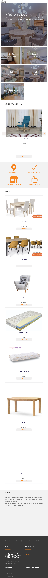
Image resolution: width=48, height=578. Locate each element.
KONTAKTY (28, 554)
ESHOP (27, 552)
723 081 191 (9, 573)
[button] (44, 133)
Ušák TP (24, 298)
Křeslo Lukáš (24, 139)
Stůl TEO (24, 423)
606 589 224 (10, 576)
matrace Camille (24, 333)
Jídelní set (24, 222)
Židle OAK (24, 474)
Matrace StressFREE (24, 371)
